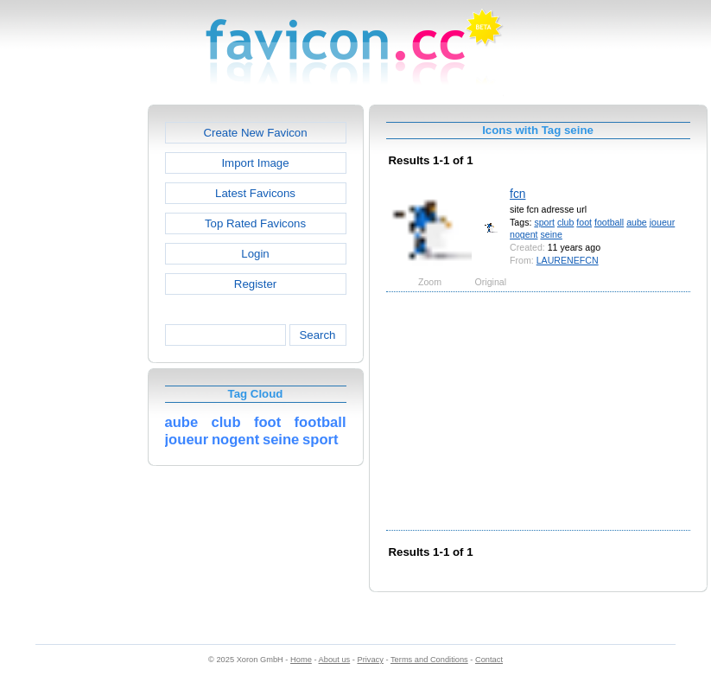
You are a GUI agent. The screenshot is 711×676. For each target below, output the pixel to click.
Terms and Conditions (429, 659)
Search (317, 334)
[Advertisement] (73, 364)
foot (584, 222)
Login (255, 253)
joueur (663, 222)
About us (335, 659)
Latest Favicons (255, 193)
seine (551, 234)
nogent (523, 234)
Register (255, 283)
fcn (517, 194)
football (609, 222)
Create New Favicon (255, 132)
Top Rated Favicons (255, 223)
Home (301, 659)
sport (544, 222)
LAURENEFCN (567, 260)
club (565, 222)
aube (636, 222)
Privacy (370, 659)
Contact (489, 659)
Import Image (255, 162)
